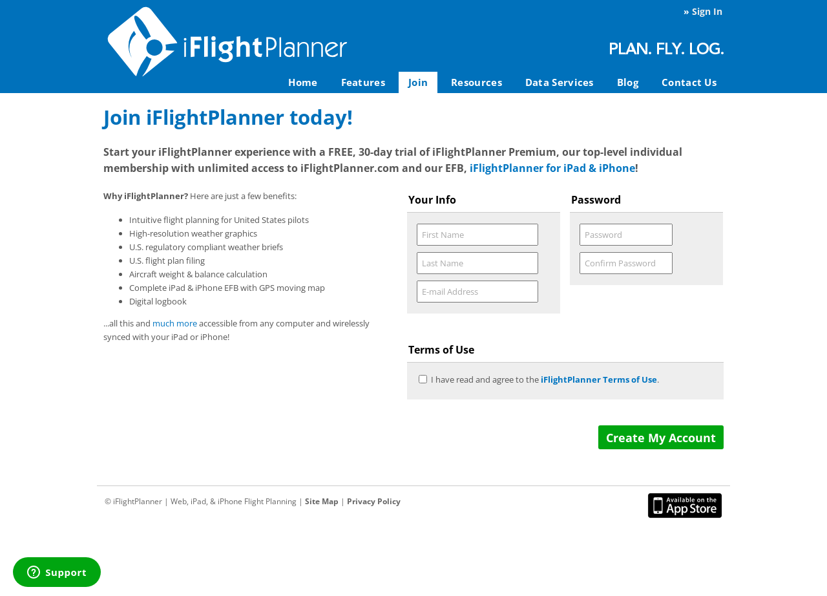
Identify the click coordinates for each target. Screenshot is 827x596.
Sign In (707, 11)
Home (302, 82)
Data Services (559, 82)
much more (174, 323)
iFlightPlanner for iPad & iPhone (552, 168)
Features (363, 82)
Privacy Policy (374, 501)
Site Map (322, 501)
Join (418, 82)
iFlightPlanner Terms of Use (599, 379)
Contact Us (689, 82)
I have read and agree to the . (545, 379)
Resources (476, 82)
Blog (627, 82)
